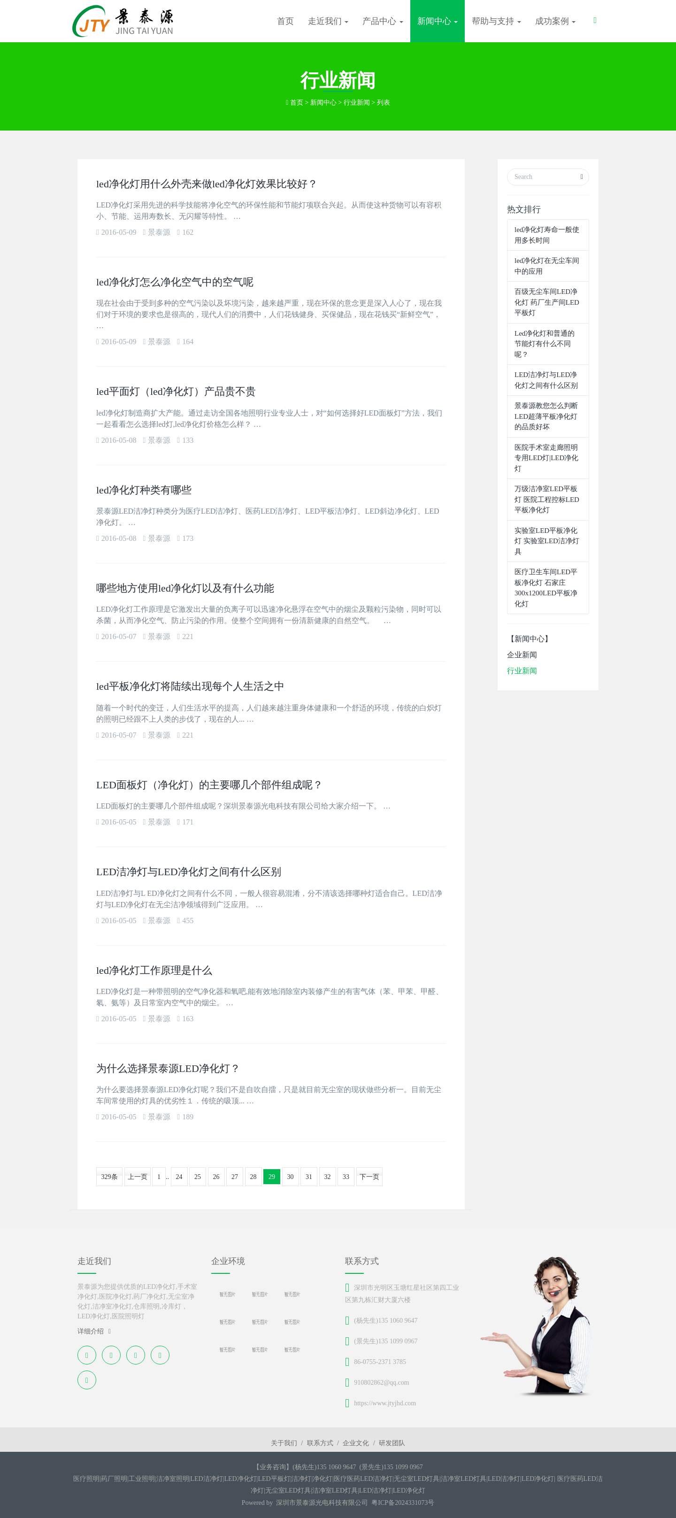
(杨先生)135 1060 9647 (385, 1320)
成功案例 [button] (555, 21)
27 (234, 1176)
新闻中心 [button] (437, 21)
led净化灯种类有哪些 (144, 490)
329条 (109, 1176)
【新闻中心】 (529, 639)
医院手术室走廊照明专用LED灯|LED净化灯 (546, 458)
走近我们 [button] (328, 21)
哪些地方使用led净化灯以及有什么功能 (185, 588)
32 (327, 1176)
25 (197, 1176)
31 (309, 1176)
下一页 (369, 1176)
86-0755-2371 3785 (380, 1361)
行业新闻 (357, 102)
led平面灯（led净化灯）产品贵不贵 (176, 391)
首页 (285, 21)
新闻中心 (323, 102)
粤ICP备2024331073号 (402, 1502)
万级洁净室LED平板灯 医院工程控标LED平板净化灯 (547, 499)
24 (179, 1176)
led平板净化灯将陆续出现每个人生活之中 (190, 686)
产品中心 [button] (382, 21)
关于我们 (284, 1443)
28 (253, 1176)
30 (290, 1176)
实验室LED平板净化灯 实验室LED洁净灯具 (547, 541)
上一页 (137, 1176)
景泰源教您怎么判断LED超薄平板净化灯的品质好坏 (546, 416)
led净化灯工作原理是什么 (154, 970)
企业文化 (356, 1443)
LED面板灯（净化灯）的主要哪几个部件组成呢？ (209, 785)
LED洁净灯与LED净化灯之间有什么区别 (188, 872)
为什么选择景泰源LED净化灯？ (168, 1068)
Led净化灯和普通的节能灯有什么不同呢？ (545, 344)
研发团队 (392, 1443)
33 (346, 1176)
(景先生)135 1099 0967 (385, 1341)
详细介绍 (94, 1331)
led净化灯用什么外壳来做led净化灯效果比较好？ (207, 184)
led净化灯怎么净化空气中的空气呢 (175, 282)
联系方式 (320, 1443)
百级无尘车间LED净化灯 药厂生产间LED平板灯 (547, 302)
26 (216, 1176)
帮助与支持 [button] (496, 21)
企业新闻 (522, 655)
